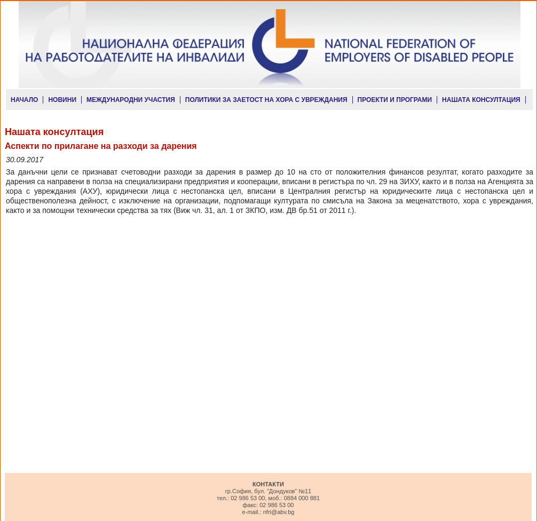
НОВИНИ (62, 100)
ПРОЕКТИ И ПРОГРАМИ (395, 100)
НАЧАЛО (24, 100)
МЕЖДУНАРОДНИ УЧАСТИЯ (130, 100)
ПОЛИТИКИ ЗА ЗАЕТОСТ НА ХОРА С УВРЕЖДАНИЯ (266, 100)
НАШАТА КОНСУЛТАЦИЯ (481, 100)
